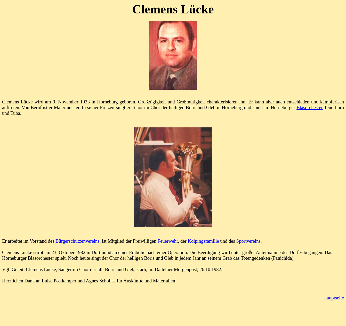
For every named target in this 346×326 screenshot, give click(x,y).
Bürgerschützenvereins (77, 241)
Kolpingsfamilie (203, 241)
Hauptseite (333, 297)
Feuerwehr (168, 241)
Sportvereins (248, 241)
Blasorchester (309, 107)
